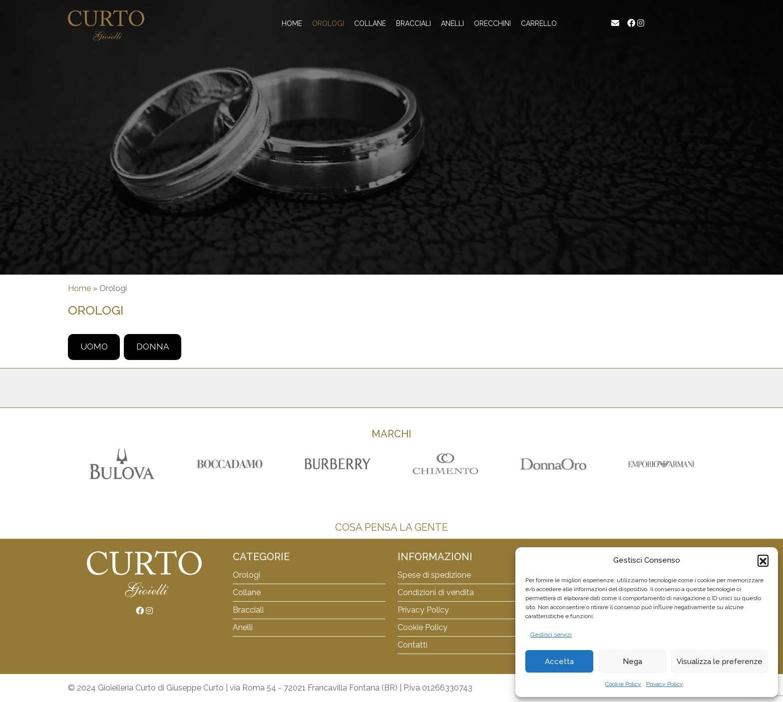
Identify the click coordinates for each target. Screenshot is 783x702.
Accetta (559, 661)
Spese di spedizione (434, 575)
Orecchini (492, 23)
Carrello (539, 23)
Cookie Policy (623, 684)
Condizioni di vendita (435, 592)
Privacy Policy (664, 684)
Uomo (94, 346)
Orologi (328, 23)
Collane (370, 23)
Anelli (452, 23)
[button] (763, 560)
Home (292, 23)
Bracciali (413, 23)
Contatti (412, 645)
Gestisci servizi (551, 634)
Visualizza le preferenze (720, 661)
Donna (152, 346)
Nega (632, 661)
